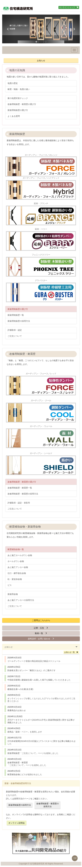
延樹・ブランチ (41, 214)
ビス (10, 585)
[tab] (41, 647)
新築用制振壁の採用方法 (19, 321)
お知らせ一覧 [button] (71, 652)
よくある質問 (14, 116)
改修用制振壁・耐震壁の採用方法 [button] (47, 805)
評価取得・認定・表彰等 (19, 503)
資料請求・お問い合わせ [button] (41, 639)
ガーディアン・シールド (41, 464)
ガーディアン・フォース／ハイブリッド (41, 189)
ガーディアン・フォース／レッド (41, 384)
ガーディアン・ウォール (41, 437)
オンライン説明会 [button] (16, 823)
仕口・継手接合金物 (17, 573)
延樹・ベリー (41, 240)
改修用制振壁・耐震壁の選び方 (22, 104)
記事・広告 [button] (41, 628)
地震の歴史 (13, 83)
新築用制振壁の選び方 (18, 110)
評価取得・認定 (15, 330)
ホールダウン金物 (16, 561)
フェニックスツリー (41, 265)
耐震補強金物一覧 (16, 549)
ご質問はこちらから (41, 620)
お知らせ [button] (41, 60)
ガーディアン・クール (41, 411)
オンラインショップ (68, 7)
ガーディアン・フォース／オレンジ (41, 165)
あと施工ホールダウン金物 (20, 555)
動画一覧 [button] (41, 633)
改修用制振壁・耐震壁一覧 (20, 488)
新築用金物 (13, 594)
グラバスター (41, 291)
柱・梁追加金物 (15, 579)
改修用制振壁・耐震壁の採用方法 (23, 494)
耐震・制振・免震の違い (19, 89)
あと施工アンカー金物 (18, 567)
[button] (8, 29)
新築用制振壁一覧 (16, 315)
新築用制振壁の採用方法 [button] (19, 805)
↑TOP (74, 858)
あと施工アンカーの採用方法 (21, 600)
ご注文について (15, 336)
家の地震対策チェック (18, 98)
